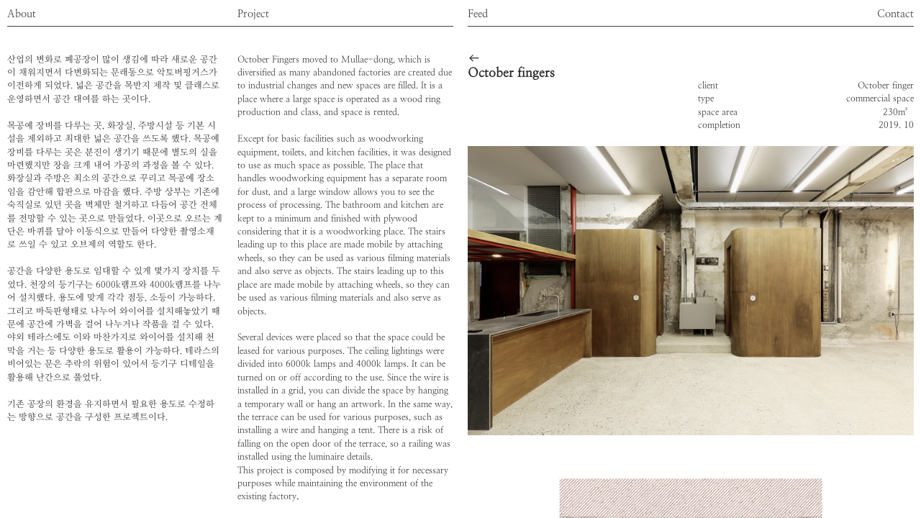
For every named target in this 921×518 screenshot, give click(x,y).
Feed (478, 13)
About (21, 13)
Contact (895, 13)
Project (253, 13)
